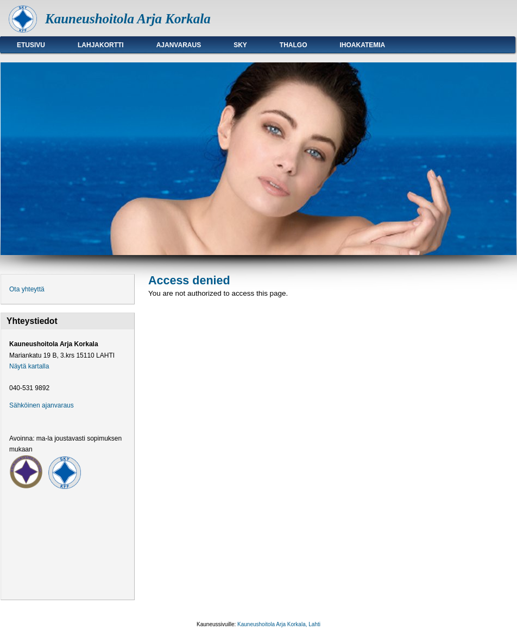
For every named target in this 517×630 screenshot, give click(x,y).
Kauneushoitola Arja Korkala (128, 18)
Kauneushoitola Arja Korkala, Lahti (278, 624)
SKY (240, 45)
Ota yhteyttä (27, 289)
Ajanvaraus (178, 45)
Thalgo (293, 45)
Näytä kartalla (29, 366)
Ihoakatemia (363, 45)
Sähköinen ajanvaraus (41, 405)
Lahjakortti (101, 45)
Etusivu (31, 45)
